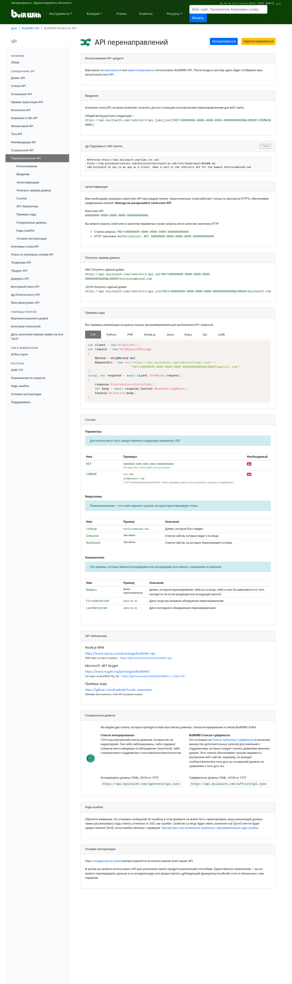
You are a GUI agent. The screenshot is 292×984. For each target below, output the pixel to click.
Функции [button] (92, 13)
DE (225, 3)
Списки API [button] (18, 86)
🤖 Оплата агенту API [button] (25, 295)
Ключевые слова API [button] (25, 246)
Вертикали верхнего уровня (29, 318)
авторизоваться (111, 70)
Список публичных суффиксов (232, 740)
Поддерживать (21, 402)
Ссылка (21, 198)
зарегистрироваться (141, 70)
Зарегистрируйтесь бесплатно (52, 3)
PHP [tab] (130, 335)
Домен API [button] (18, 78)
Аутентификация (27, 182)
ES (233, 3)
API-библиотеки (27, 206)
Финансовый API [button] (22, 126)
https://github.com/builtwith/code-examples (118, 690)
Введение (23, 174)
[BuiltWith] (26, 14)
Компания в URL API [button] (24, 118)
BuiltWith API (30, 28)
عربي (278, 3)
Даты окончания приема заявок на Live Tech (37, 336)
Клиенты (146, 13)
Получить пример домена (33, 190)
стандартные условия (106, 861)
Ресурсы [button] (173, 13)
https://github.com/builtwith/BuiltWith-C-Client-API (153, 676)
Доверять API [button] (20, 279)
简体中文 (269, 3)
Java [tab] (170, 335)
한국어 (252, 3)
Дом (14, 28)
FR (229, 3)
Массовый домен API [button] (25, 303)
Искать (198, 18)
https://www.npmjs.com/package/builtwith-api (120, 653)
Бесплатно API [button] (21, 110)
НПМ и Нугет (19, 354)
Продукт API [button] (19, 271)
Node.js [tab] (149, 335)
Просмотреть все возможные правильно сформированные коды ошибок (209, 828)
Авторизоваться (21, 3)
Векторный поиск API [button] (25, 287)
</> (14, 41)
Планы (121, 13)
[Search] (228, 9)
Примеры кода (26, 214)
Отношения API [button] (21, 94)
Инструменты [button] (59, 13)
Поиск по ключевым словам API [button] (32, 254)
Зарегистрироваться (258, 41)
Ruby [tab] (188, 335)
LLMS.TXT (17, 370)
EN (221, 3)
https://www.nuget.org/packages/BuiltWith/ (117, 671)
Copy (265, 146)
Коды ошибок (25, 230)
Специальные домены (31, 222)
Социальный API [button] (22, 150)
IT (237, 3)
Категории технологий (26, 326)
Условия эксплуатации (31, 238)
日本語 (260, 3)
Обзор (15, 62)
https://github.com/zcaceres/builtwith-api (146, 658)
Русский (243, 3)
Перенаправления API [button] (26, 158)
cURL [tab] (221, 335)
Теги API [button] (16, 134)
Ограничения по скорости (28, 378)
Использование (26, 166)
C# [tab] (93, 335)
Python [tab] (112, 335)
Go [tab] (205, 335)
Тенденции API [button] (21, 262)
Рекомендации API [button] (23, 142)
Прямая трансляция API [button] (27, 102)
